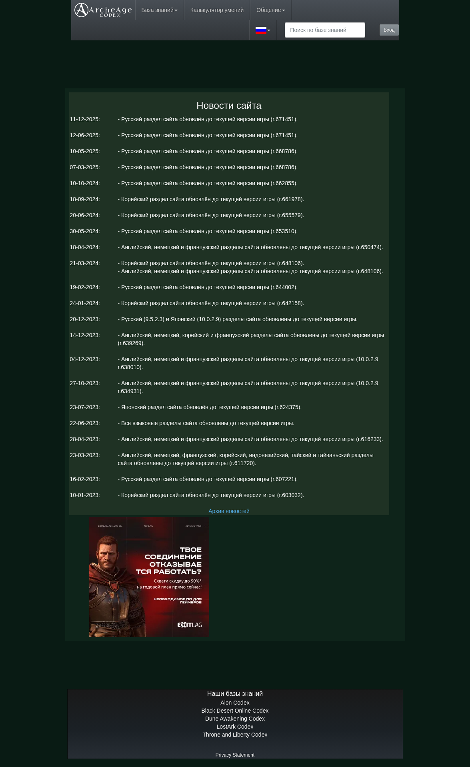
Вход (389, 30)
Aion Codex (234, 702)
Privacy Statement (235, 755)
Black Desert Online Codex (234, 710)
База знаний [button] (160, 10)
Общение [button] (270, 10)
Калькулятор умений (217, 10)
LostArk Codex (235, 726)
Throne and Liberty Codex (235, 734)
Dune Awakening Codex (235, 718)
